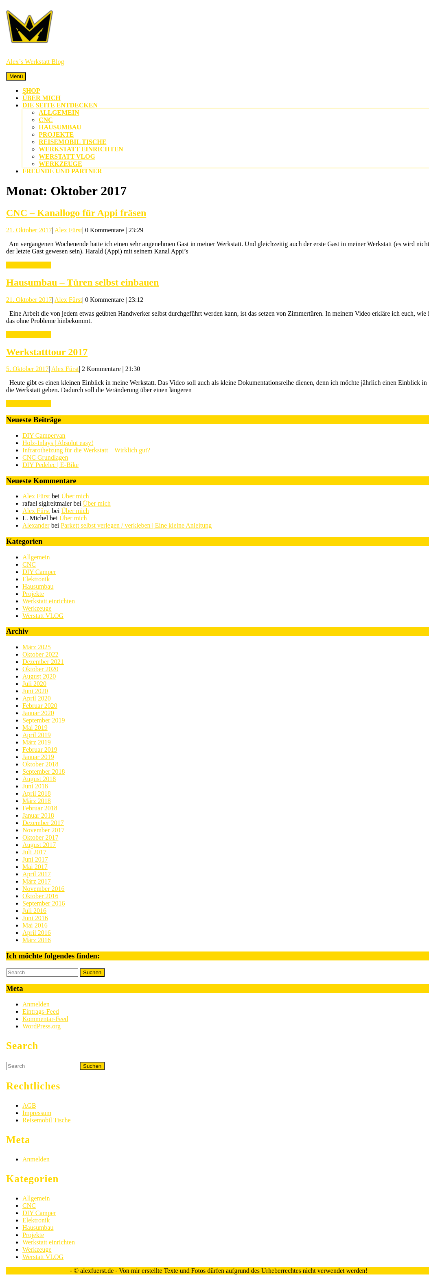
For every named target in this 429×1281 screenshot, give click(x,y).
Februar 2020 (39, 705)
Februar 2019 (39, 749)
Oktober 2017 (40, 837)
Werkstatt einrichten (81, 149)
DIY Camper (39, 571)
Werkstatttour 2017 (47, 352)
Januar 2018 (38, 815)
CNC (46, 119)
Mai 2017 (35, 866)
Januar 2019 (38, 756)
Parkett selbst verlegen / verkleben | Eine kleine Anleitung (136, 525)
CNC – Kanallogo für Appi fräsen (76, 212)
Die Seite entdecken (60, 105)
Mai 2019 (35, 727)
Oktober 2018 (40, 764)
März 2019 (36, 742)
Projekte (56, 134)
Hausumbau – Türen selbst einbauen (82, 282)
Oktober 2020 (40, 669)
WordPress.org (41, 1026)
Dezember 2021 (43, 661)
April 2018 (36, 793)
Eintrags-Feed (40, 1011)
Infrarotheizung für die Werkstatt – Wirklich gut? (86, 450)
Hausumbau (60, 127)
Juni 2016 (35, 917)
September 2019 (43, 720)
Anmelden (36, 1004)
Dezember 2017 (43, 822)
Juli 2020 (34, 683)
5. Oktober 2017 (27, 368)
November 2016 (43, 888)
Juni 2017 (35, 859)
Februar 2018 (39, 808)
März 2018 (36, 800)
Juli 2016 (34, 910)
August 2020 (39, 676)
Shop (31, 90)
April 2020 (36, 698)
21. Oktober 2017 (29, 230)
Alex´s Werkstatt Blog (35, 61)
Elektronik (36, 579)
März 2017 (36, 881)
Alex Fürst (68, 230)
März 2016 (36, 939)
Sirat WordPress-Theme (37, 1270)
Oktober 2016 (40, 896)
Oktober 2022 (40, 654)
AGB (29, 1105)
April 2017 (36, 874)
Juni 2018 (35, 786)
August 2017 (39, 844)
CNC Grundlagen (45, 457)
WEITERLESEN (28, 265)
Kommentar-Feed (45, 1018)
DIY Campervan (44, 435)
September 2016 (43, 903)
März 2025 (36, 647)
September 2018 (43, 771)
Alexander (36, 525)
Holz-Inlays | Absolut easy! (57, 442)
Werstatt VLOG (67, 156)
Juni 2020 (35, 690)
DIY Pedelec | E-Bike (50, 464)
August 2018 (39, 778)
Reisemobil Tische (72, 141)
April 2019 (36, 734)
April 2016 (36, 932)
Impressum (36, 1112)
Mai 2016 (35, 925)
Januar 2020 (38, 712)
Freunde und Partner (62, 171)
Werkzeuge (60, 163)
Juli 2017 (34, 852)
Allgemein (59, 112)
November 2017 (43, 830)
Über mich (41, 97)
